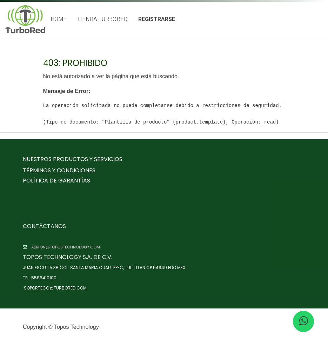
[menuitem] (58, 19)
